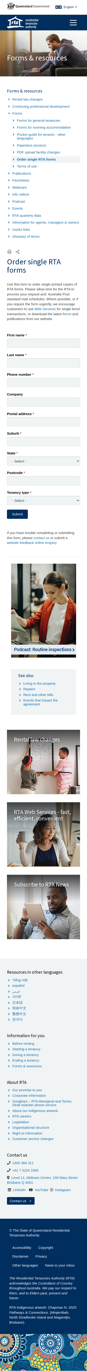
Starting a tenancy (26, 1049)
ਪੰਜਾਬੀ (16, 997)
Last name (15, 355)
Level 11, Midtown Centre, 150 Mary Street (44, 1178)
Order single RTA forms (36, 159)
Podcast (18, 201)
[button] (18, 251)
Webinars (19, 187)
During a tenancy (25, 1055)
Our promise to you (27, 1090)
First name (16, 335)
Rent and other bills (38, 695)
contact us (41, 538)
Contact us (21, 1201)
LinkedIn (19, 1190)
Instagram (63, 1190)
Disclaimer (20, 1256)
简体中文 (19, 1008)
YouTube (41, 1190)
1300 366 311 (23, 1163)
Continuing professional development (41, 106)
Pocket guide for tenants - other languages (41, 136)
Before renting (23, 1043)
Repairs (29, 689)
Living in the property (39, 683)
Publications (21, 173)
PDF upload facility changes (38, 152)
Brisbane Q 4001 (20, 1182)
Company (15, 394)
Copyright (45, 1248)
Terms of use (27, 166)
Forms (17, 113)
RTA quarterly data (26, 215)
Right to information (27, 1133)
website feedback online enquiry (31, 543)
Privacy (41, 1256)
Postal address (19, 414)
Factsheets (20, 180)
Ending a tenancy (25, 1060)
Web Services (45, 309)
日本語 (17, 1002)
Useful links (21, 229)
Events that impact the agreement (40, 702)
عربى (16, 991)
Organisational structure (30, 1127)
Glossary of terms (26, 236)
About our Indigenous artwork (35, 1111)
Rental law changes (27, 99)
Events (17, 208)
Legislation (20, 1122)
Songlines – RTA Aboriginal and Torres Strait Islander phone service (41, 1103)
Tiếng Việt (20, 980)
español (18, 985)
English (70, 7)
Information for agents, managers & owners (45, 222)
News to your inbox (60, 1265)
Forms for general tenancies (38, 120)
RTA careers (21, 1116)
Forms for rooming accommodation (44, 127)
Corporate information (29, 1095)
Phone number (19, 374)
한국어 (17, 1019)
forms (67, 314)
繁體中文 (19, 1014)
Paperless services (31, 145)
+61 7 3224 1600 (25, 1170)
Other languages (25, 1265)
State (11, 453)
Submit (17, 514)
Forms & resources (27, 1066)
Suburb (13, 433)
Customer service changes (33, 1139)
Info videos (20, 194)
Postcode (15, 473)
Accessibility (21, 1248)
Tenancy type (18, 492)
